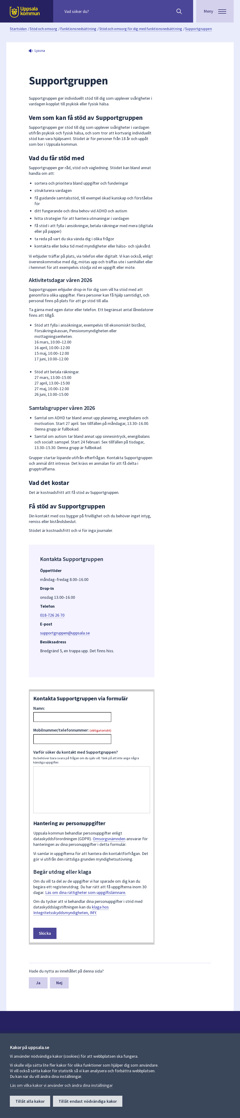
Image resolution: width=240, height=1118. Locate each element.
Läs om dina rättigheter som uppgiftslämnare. (85, 892)
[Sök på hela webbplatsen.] (94, 11)
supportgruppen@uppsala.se (65, 633)
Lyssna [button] (39, 50)
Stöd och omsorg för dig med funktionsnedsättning (140, 28)
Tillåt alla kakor (30, 1101)
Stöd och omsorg (43, 28)
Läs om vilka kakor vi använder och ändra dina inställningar (61, 1085)
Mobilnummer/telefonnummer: (72, 730)
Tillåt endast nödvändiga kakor (88, 1101)
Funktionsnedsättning (78, 28)
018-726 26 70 (52, 615)
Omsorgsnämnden (109, 838)
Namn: (39, 708)
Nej (59, 982)
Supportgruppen (198, 28)
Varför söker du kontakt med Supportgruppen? (91, 757)
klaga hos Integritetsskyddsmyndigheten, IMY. (71, 909)
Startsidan (18, 28)
